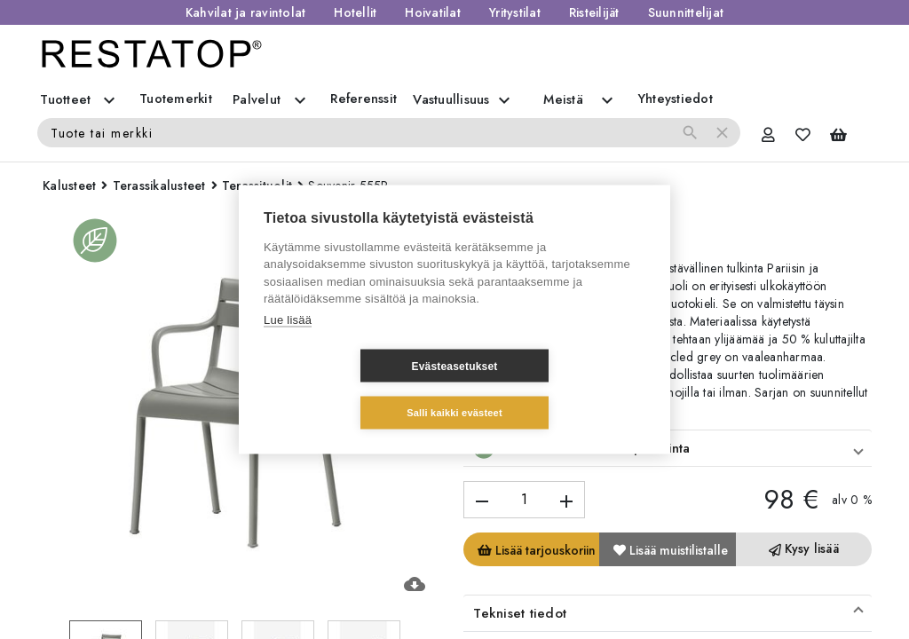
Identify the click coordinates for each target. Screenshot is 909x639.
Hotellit (355, 12)
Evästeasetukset (348, 389)
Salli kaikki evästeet (560, 388)
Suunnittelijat (686, 12)
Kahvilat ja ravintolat (246, 12)
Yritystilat (515, 12)
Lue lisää (288, 343)
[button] (667, 448)
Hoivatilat (433, 12)
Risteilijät (594, 12)
